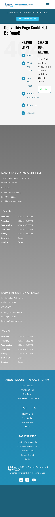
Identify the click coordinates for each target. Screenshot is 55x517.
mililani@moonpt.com (13, 201)
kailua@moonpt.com (12, 321)
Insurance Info (27, 450)
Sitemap (13, 473)
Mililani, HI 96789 (9, 182)
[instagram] (27, 480)
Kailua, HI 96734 (8, 302)
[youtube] (33, 480)
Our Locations (27, 390)
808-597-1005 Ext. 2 (12, 192)
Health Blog (27, 414)
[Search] (41, 89)
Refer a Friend (27, 455)
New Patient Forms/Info (27, 446)
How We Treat (29, 82)
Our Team (27, 394)
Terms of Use (39, 473)
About (30, 55)
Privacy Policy (25, 473)
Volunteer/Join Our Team (27, 398)
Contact (31, 112)
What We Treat (29, 67)
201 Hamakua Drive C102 (12, 298)
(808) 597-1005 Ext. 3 (13, 312)
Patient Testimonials (27, 442)
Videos (28, 426)
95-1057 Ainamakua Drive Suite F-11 (17, 178)
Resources (32, 105)
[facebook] (21, 480)
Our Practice (27, 385)
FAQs (27, 459)
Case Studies (27, 418)
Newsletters (27, 422)
